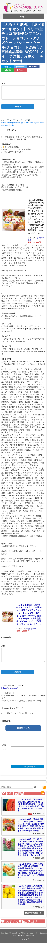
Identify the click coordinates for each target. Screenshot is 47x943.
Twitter (33, 67)
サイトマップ (23, 939)
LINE (8, 70)
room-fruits (16, 933)
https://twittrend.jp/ (9, 688)
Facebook (20, 67)
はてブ (8, 67)
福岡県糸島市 (30, 629)
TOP (22, 17)
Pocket (20, 70)
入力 (3, 83)
